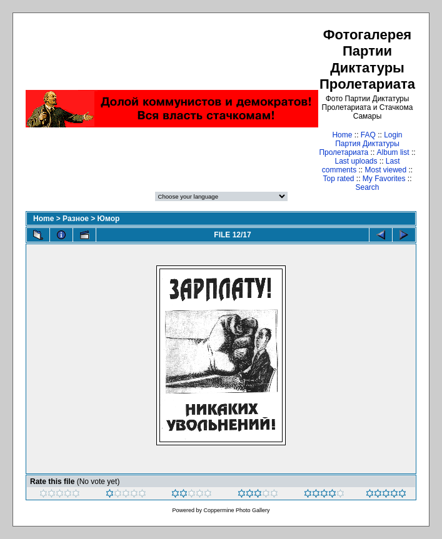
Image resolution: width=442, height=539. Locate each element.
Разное (76, 218)
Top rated (338, 178)
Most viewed (385, 170)
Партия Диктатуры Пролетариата (359, 148)
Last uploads (355, 161)
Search (367, 187)
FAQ (368, 135)
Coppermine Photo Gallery (236, 510)
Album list (393, 152)
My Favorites (384, 178)
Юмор (109, 218)
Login (393, 135)
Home (342, 135)
